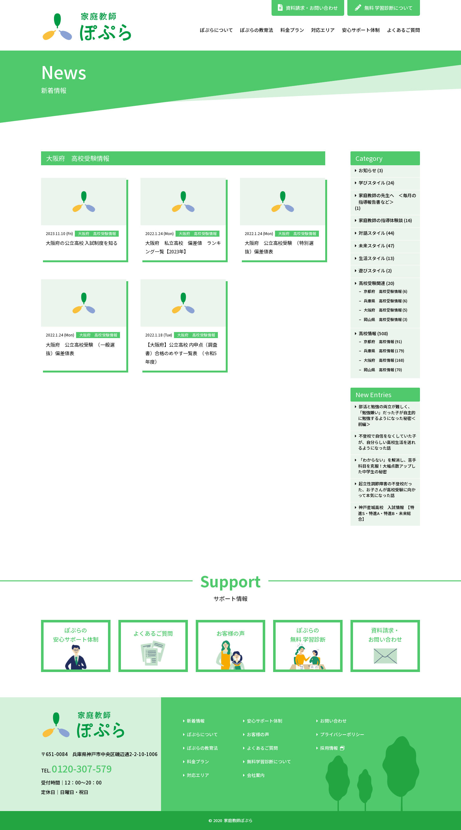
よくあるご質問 (403, 30)
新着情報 (194, 721)
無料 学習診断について (384, 7)
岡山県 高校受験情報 (383, 319)
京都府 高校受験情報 (383, 291)
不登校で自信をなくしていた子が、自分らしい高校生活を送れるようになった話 (387, 442)
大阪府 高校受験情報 (383, 309)
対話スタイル (372, 233)
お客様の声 (230, 633)
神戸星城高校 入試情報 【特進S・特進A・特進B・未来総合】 (386, 513)
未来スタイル (372, 246)
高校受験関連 (372, 283)
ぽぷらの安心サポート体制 (76, 634)
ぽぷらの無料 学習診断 (308, 634)
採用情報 (330, 748)
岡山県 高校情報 (379, 369)
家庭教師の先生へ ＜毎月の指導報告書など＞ (387, 198)
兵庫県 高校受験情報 (383, 300)
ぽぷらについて (216, 30)
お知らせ (367, 170)
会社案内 (254, 775)
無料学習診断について (267, 761)
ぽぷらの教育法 (256, 30)
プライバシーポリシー (340, 734)
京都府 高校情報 (379, 341)
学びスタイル (372, 183)
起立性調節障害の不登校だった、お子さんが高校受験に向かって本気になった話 (387, 489)
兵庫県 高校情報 (379, 350)
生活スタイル (372, 258)
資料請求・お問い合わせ (308, 7)
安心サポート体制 (361, 30)
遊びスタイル (372, 271)
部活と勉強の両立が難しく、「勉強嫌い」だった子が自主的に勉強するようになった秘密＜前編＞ (387, 415)
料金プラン (292, 30)
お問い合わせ (331, 721)
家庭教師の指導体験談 (381, 220)
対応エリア (323, 30)
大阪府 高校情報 (379, 360)
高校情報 (367, 333)
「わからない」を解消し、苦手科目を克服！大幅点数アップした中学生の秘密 (387, 466)
